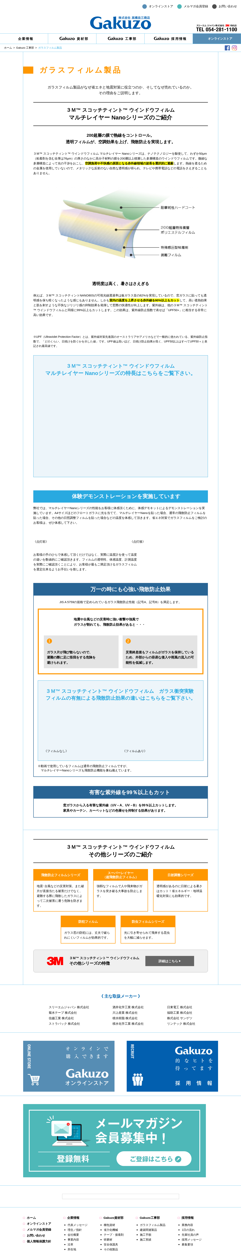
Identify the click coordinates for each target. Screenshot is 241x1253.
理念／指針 (75, 1161)
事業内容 (73, 1171)
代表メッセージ (78, 1156)
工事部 (122, 38)
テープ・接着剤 (114, 1166)
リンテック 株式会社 (181, 1024)
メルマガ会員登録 (39, 1161)
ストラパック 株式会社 (64, 1024)
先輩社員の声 (190, 1166)
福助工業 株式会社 (179, 1013)
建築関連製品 (148, 1161)
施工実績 (145, 1171)
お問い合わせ (36, 1167)
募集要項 (187, 1176)
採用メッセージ (192, 1171)
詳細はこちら (168, 961)
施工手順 (145, 1166)
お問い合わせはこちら (198, 1204)
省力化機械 (111, 1161)
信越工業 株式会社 (61, 1018)
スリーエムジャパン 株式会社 (69, 1007)
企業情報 (26, 38)
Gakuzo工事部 (150, 1149)
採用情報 (170, 38)
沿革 (70, 1176)
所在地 (72, 1181)
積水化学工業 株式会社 (128, 1024)
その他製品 (111, 1181)
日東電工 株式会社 (179, 1007)
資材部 (74, 38)
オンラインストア (220, 38)
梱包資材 (109, 1156)
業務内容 (187, 1156)
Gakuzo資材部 (114, 1149)
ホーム (31, 1149)
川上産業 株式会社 (125, 1013)
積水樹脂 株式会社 (125, 1018)
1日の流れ (188, 1161)
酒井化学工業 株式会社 (128, 1007)
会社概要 (73, 1166)
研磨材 (108, 1171)
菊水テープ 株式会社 (63, 1013)
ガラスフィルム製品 (152, 1156)
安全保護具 (111, 1176)
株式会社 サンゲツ (179, 1018)
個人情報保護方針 (39, 1173)
